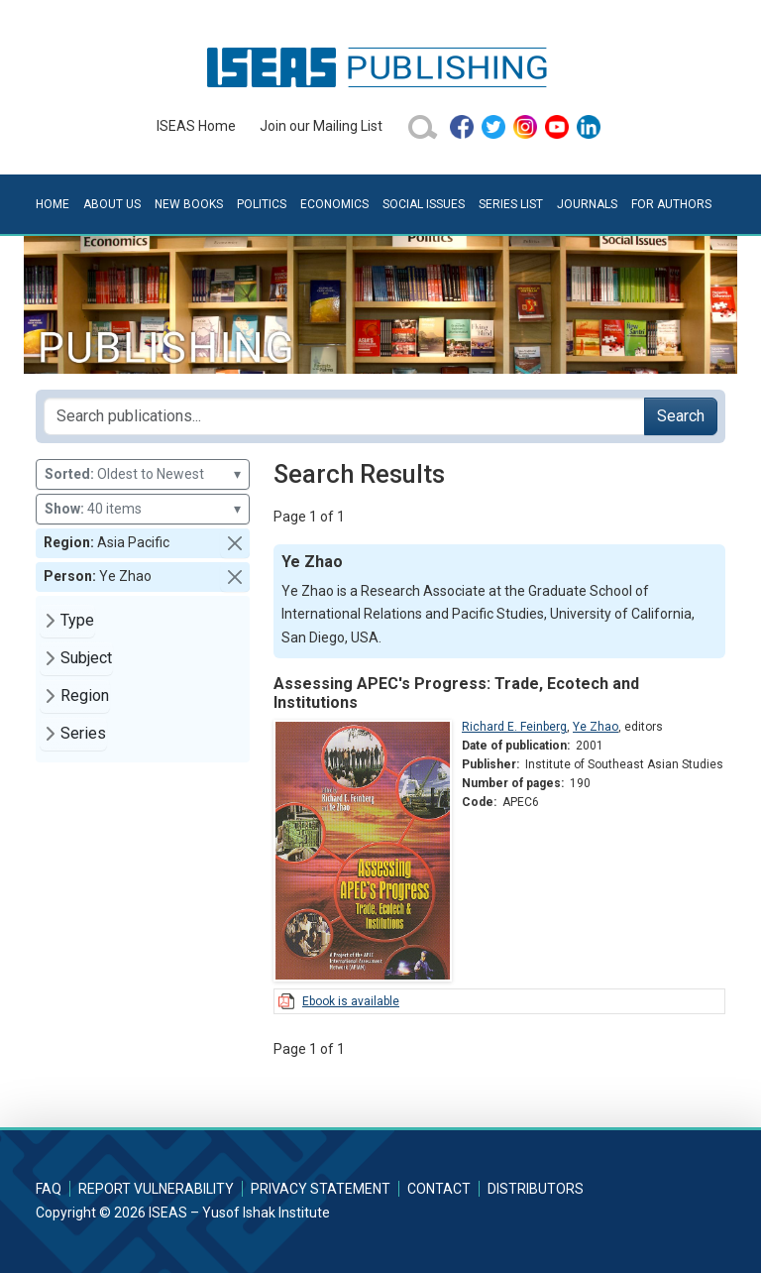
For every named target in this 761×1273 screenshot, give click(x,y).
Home (52, 204)
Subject (86, 657)
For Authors (671, 204)
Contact (439, 1189)
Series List (511, 204)
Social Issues (423, 204)
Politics (261, 204)
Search (681, 415)
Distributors (536, 1189)
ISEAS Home (196, 126)
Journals (587, 204)
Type (77, 620)
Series (83, 733)
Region (84, 695)
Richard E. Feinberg (514, 727)
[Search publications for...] (344, 416)
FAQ (48, 1189)
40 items (143, 509)
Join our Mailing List (321, 126)
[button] (235, 543)
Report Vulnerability (156, 1189)
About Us (112, 204)
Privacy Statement (320, 1189)
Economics (334, 204)
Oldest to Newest (143, 474)
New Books (189, 204)
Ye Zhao (595, 727)
